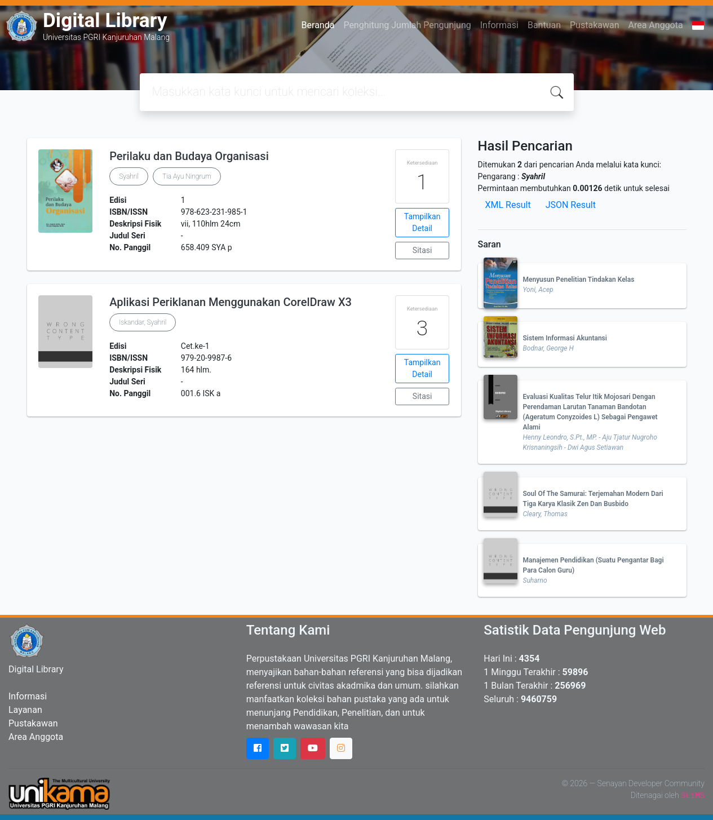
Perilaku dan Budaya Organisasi (189, 156)
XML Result (508, 205)
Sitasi (422, 250)
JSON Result (571, 205)
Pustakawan (594, 25)
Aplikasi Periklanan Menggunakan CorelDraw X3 (230, 302)
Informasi (499, 25)
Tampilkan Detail (422, 222)
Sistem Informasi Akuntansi (565, 338)
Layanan (25, 709)
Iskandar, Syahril (142, 322)
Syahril (129, 176)
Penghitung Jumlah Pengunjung (407, 25)
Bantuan (544, 25)
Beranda (318, 25)
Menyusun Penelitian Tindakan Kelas (579, 279)
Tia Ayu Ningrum (186, 176)
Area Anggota (655, 25)
